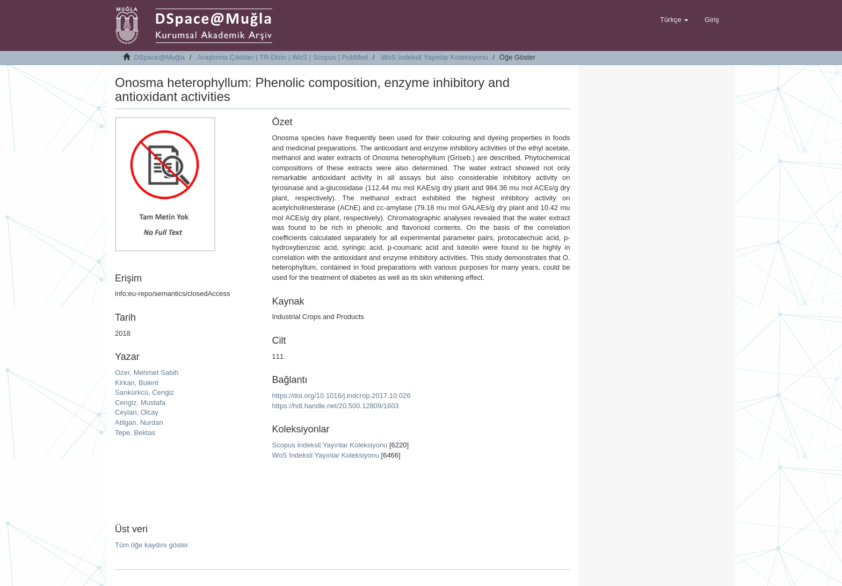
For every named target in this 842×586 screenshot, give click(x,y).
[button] (674, 19)
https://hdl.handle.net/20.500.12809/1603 (335, 406)
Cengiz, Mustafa (140, 403)
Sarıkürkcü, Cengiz (144, 392)
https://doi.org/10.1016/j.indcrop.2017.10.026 (341, 396)
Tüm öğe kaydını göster (151, 545)
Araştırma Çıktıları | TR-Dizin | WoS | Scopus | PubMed (283, 57)
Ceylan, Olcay (136, 412)
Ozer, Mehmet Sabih (147, 372)
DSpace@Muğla (159, 57)
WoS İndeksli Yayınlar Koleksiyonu (434, 57)
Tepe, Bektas (135, 433)
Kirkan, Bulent (136, 383)
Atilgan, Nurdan (139, 422)
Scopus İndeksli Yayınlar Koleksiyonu (329, 445)
